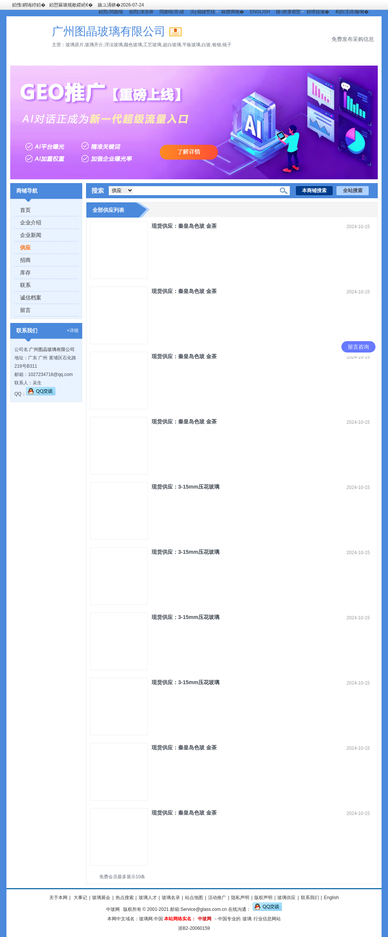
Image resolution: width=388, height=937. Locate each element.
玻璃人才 (148, 897)
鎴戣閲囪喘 (111, 11)
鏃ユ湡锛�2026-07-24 (121, 5)
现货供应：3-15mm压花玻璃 (185, 487)
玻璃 (247, 918)
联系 (25, 285)
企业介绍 (30, 222)
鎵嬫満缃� (232, 11)
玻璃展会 (101, 897)
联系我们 (310, 897)
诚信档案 (30, 298)
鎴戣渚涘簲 (141, 11)
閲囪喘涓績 (172, 11)
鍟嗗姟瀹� (318, 11)
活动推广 (217, 897)
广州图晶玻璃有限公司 (52, 349)
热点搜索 (125, 897)
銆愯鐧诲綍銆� (28, 5)
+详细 (72, 330)
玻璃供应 (286, 897)
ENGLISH (260, 11)
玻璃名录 (171, 897)
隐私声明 (240, 897)
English (331, 897)
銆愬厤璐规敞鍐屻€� (71, 5)
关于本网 (58, 897)
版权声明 (263, 897)
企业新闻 (30, 235)
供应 (25, 247)
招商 (25, 260)
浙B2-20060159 (194, 928)
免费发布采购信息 (353, 39)
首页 (25, 210)
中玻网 (113, 909)
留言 (25, 310)
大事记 (79, 897)
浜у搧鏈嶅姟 (202, 11)
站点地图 (194, 897)
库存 (25, 273)
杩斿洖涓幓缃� (352, 11)
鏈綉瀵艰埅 (288, 11)
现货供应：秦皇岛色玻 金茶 (184, 226)
